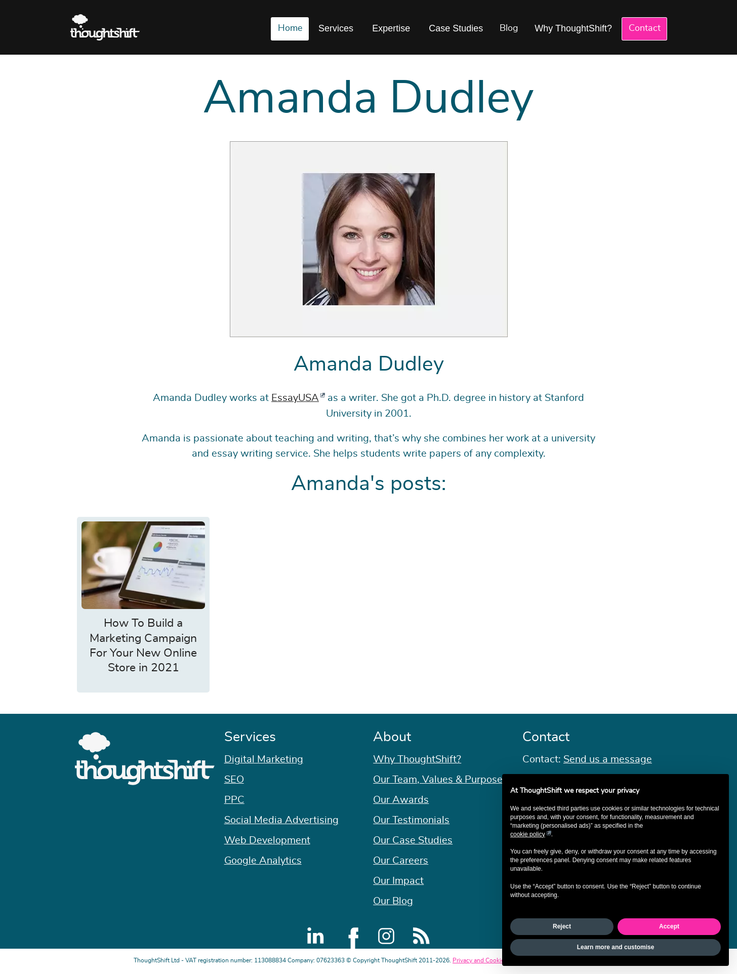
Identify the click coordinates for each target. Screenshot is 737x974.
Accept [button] (669, 926)
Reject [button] (562, 926)
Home (290, 28)
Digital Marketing (263, 759)
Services (335, 28)
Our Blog (393, 901)
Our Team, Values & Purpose (438, 780)
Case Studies (456, 28)
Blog (509, 28)
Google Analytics (263, 861)
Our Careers (400, 861)
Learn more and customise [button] (615, 947)
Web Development (267, 840)
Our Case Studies (413, 840)
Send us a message (607, 759)
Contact (645, 28)
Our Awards (401, 800)
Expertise (391, 28)
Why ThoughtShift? (573, 28)
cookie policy (527, 834)
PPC (234, 800)
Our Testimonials (411, 820)
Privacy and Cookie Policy (487, 960)
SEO (234, 780)
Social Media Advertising (281, 820)
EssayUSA (295, 398)
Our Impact (398, 881)
